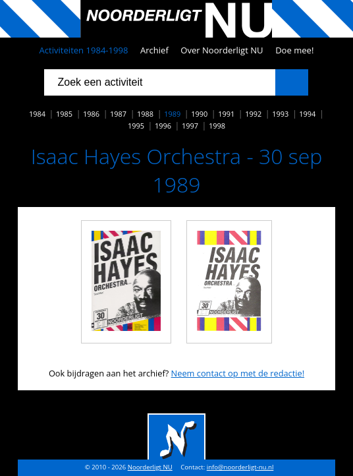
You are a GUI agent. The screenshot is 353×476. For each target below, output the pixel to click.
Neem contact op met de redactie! (238, 373)
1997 (190, 126)
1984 (37, 114)
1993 (280, 114)
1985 (64, 114)
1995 (136, 126)
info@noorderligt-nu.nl (240, 467)
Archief (154, 50)
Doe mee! (294, 50)
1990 (199, 114)
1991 (226, 114)
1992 (253, 114)
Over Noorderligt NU (221, 50)
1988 (145, 114)
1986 (91, 114)
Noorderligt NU (150, 467)
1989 (172, 114)
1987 (118, 114)
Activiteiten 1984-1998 (84, 50)
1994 (307, 114)
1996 (163, 126)
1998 (217, 126)
